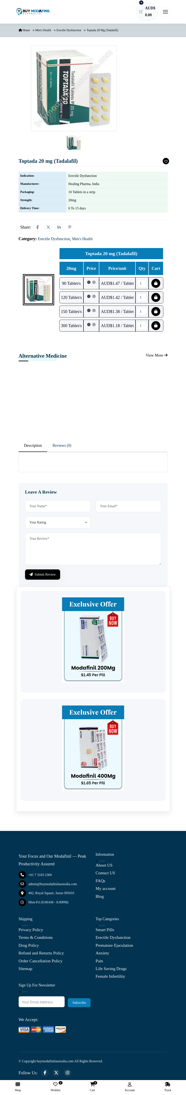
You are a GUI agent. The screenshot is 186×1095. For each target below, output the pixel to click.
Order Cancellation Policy (41, 962)
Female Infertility (111, 977)
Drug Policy (29, 946)
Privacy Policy (31, 931)
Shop (18, 1087)
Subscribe (79, 1003)
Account (130, 1087)
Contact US (106, 874)
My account (106, 889)
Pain (99, 962)
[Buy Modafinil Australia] (33, 12)
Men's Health (43, 31)
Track (167, 1087)
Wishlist (55, 1087)
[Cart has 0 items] (146, 12)
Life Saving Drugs (111, 969)
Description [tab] (33, 447)
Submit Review (42, 576)
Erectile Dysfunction (69, 31)
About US (104, 866)
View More (155, 357)
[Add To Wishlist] (167, 162)
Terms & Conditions (36, 938)
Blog (100, 897)
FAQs (101, 882)
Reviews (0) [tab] (61, 447)
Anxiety (102, 954)
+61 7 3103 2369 (35, 876)
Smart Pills (105, 931)
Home (24, 31)
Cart (92, 1087)
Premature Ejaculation (115, 946)
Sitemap (26, 969)
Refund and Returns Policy (42, 954)
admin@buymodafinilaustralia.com (48, 885)
